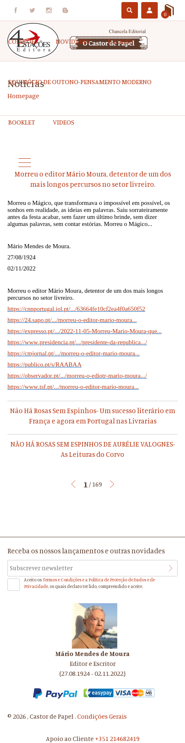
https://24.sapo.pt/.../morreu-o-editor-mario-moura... (72, 320)
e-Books (120, 41)
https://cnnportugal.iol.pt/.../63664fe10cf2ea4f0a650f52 (76, 309)
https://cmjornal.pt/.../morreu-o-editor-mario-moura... (73, 353)
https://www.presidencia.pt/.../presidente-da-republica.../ (77, 342)
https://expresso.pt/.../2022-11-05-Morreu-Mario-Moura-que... (84, 331)
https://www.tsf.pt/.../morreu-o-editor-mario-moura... (73, 386)
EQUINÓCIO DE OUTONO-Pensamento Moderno (80, 82)
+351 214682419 (117, 738)
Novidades (73, 41)
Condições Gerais (102, 716)
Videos (63, 122)
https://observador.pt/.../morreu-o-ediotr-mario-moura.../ (77, 375)
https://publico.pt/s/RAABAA (44, 364)
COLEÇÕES (23, 41)
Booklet (21, 122)
